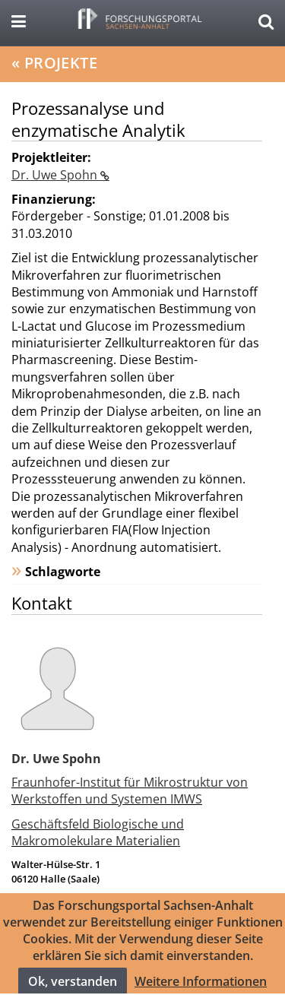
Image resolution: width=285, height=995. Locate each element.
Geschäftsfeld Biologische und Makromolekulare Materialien (97, 832)
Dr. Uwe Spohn (55, 174)
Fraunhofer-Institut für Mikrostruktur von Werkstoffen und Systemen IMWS (129, 790)
